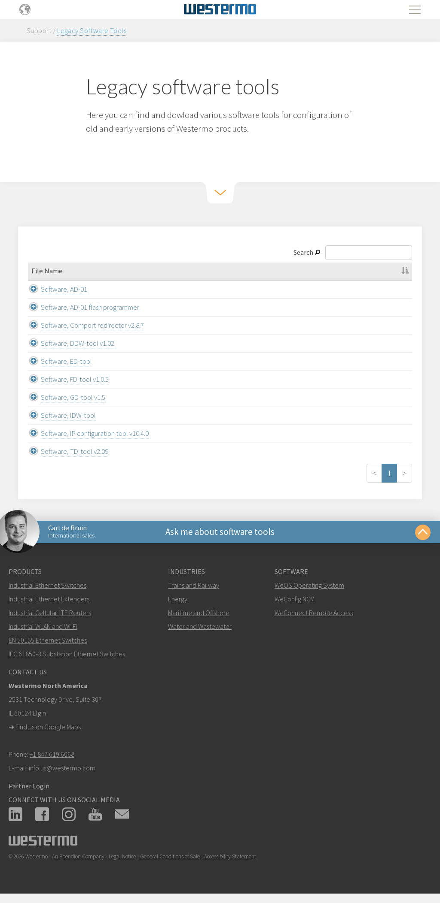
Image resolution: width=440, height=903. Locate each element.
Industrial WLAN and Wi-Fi (43, 626)
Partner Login (29, 786)
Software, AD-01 (54, 289)
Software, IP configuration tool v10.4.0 (85, 433)
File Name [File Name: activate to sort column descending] (47, 270)
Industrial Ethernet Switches (47, 585)
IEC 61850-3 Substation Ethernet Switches (67, 653)
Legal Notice (122, 856)
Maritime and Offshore (198, 612)
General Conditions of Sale (170, 856)
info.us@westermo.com (62, 768)
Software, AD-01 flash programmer (80, 307)
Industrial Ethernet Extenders (49, 599)
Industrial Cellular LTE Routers (50, 612)
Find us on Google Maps (48, 726)
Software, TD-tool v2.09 (65, 451)
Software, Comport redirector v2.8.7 (82, 325)
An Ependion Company (78, 856)
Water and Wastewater (200, 626)
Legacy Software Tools (91, 30)
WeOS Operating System (309, 585)
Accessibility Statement (230, 856)
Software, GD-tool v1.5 (63, 397)
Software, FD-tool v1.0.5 (65, 379)
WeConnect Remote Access (314, 612)
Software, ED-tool (56, 361)
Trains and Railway (193, 585)
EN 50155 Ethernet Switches (48, 640)
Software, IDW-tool (58, 415)
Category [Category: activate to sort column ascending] (218, 270)
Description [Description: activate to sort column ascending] (355, 270)
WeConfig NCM (295, 599)
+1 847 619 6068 (52, 754)
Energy (177, 599)
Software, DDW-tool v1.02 (68, 343)
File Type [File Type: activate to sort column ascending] (284, 270)
